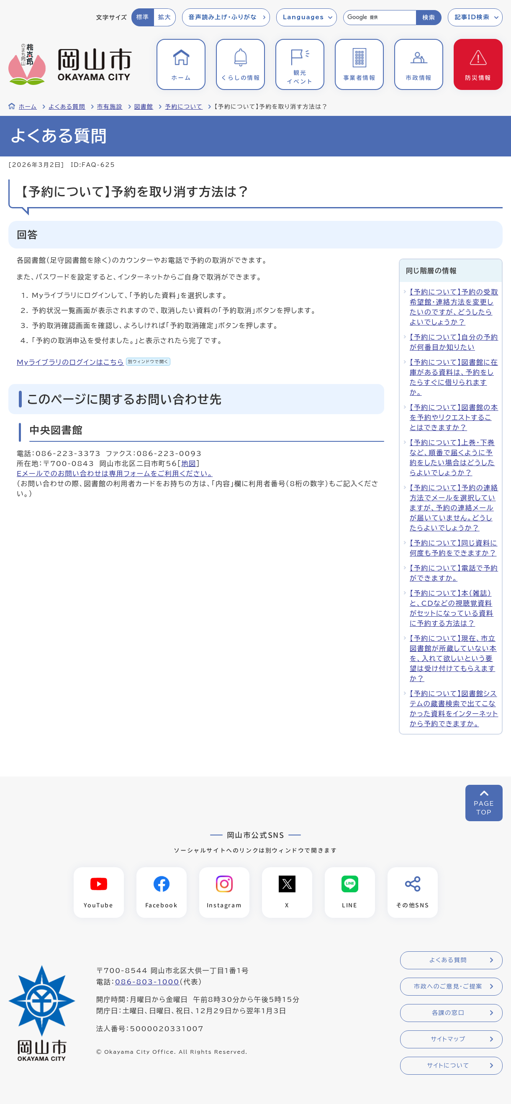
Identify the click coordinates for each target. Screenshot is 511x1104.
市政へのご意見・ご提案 (448, 986)
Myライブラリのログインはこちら (93, 362)
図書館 (144, 107)
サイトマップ (448, 1039)
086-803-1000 (147, 981)
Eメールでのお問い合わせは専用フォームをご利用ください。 (115, 473)
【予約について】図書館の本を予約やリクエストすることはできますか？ (454, 417)
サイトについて (448, 1065)
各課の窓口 (448, 1013)
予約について (184, 107)
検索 (428, 17)
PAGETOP (484, 808)
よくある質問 (67, 107)
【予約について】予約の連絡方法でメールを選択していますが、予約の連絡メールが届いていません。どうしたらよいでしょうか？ (454, 507)
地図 (188, 463)
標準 (142, 17)
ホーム (28, 107)
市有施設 (110, 107)
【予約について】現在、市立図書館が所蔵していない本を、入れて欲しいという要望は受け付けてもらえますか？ (453, 658)
